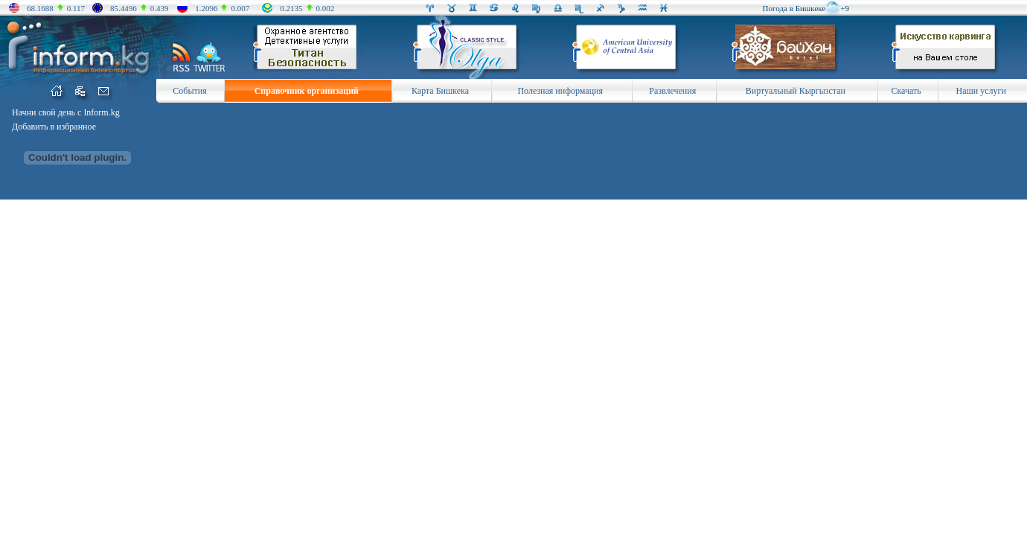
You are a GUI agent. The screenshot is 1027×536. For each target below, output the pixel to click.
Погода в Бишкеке (794, 8)
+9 (844, 8)
